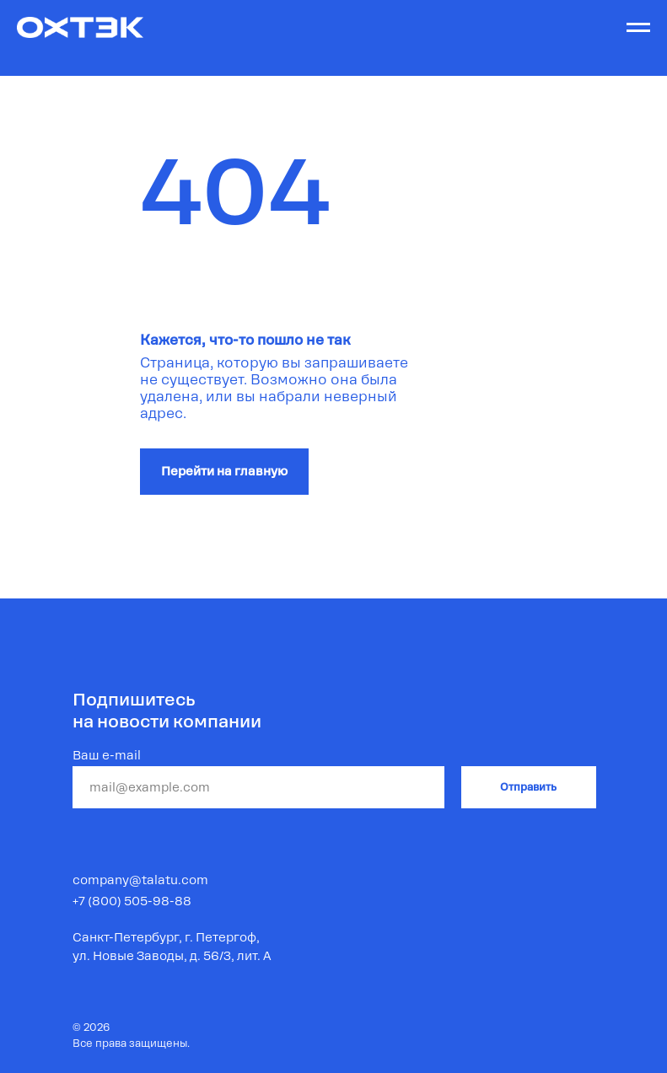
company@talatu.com (140, 880)
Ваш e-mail (107, 755)
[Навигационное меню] (638, 28)
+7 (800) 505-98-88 (132, 901)
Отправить (528, 787)
